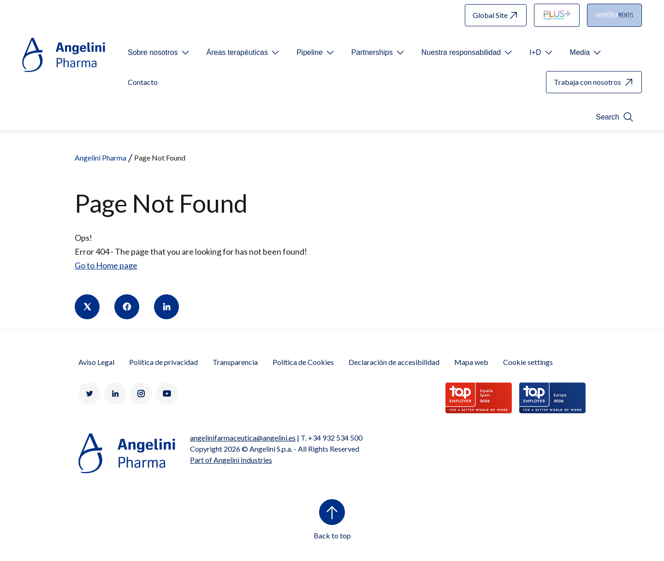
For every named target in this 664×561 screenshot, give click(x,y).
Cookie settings (528, 362)
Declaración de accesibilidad (394, 362)
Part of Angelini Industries (231, 459)
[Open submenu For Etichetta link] (159, 53)
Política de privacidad (163, 362)
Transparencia (235, 362)
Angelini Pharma (100, 157)
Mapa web (471, 362)
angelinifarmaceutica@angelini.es (243, 437)
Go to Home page (106, 265)
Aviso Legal (96, 362)
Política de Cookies (303, 362)
